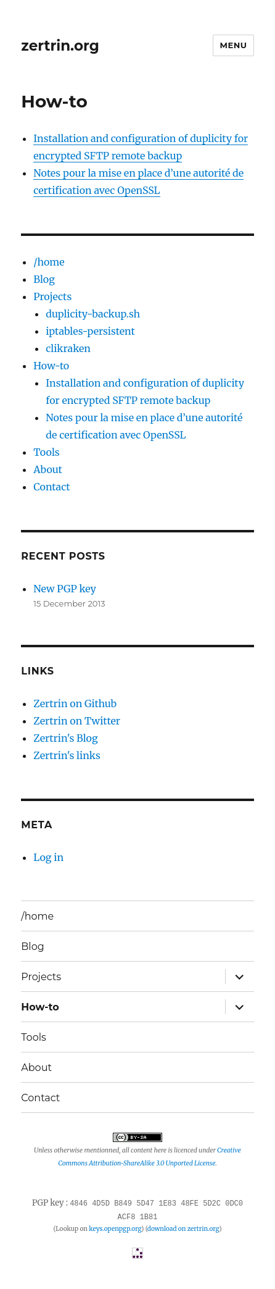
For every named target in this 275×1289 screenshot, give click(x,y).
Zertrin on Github (75, 703)
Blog (44, 279)
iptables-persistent (90, 331)
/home (48, 262)
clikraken (68, 348)
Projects (52, 296)
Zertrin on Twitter (76, 721)
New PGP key (64, 588)
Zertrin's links (66, 755)
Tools (46, 452)
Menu (233, 45)
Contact (51, 487)
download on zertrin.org (183, 1227)
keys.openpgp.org (115, 1227)
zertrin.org (60, 45)
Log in (48, 857)
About (47, 469)
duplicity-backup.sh (93, 314)
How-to (51, 365)
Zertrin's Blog (65, 738)
